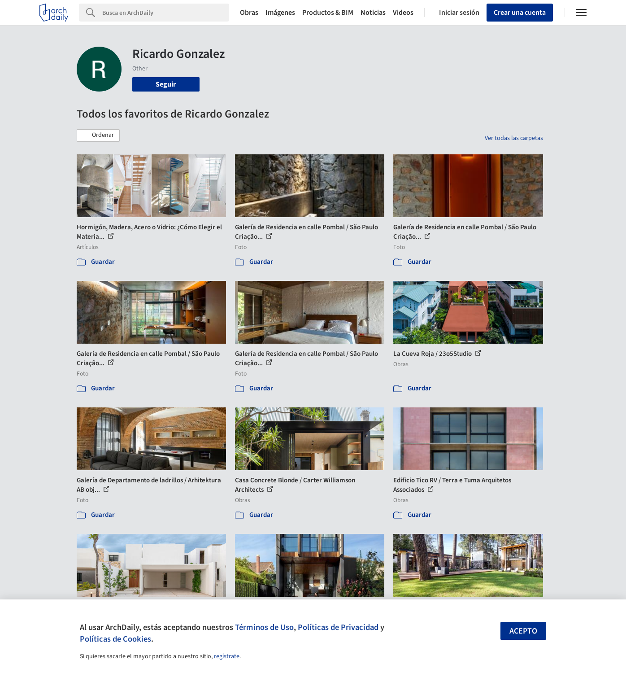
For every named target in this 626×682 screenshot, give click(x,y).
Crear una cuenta (520, 12)
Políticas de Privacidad (338, 627)
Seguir (166, 84)
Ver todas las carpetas (514, 138)
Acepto (523, 631)
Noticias (373, 12)
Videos (403, 12)
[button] (98, 135)
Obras (249, 12)
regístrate (226, 656)
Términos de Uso (264, 627)
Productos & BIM (327, 12)
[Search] (165, 13)
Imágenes (280, 12)
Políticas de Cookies (115, 639)
